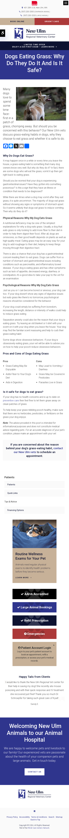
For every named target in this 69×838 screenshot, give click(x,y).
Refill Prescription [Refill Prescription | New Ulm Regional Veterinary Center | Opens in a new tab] (34, 620)
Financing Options (15, 510)
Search (51, 817)
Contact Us (34, 772)
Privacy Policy (12, 817)
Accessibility (24, 817)
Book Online (17, 21)
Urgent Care (52, 21)
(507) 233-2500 (27, 11)
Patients (11, 484)
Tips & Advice (10, 501)
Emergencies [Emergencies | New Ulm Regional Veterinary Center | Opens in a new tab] (34, 634)
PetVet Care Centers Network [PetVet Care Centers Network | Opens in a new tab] (38, 828)
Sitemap (59, 817)
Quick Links (12, 493)
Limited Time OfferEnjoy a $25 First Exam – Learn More (33, 46)
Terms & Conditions (39, 817)
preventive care (11, 400)
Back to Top (35, 820)
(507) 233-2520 (35, 15)
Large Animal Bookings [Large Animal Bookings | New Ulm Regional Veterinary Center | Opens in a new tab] (34, 607)
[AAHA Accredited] (34, 594)
